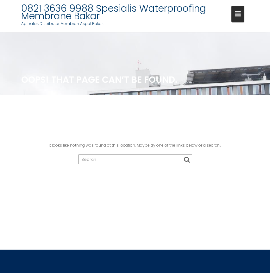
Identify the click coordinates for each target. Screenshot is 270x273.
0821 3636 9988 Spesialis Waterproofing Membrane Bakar (113, 12)
